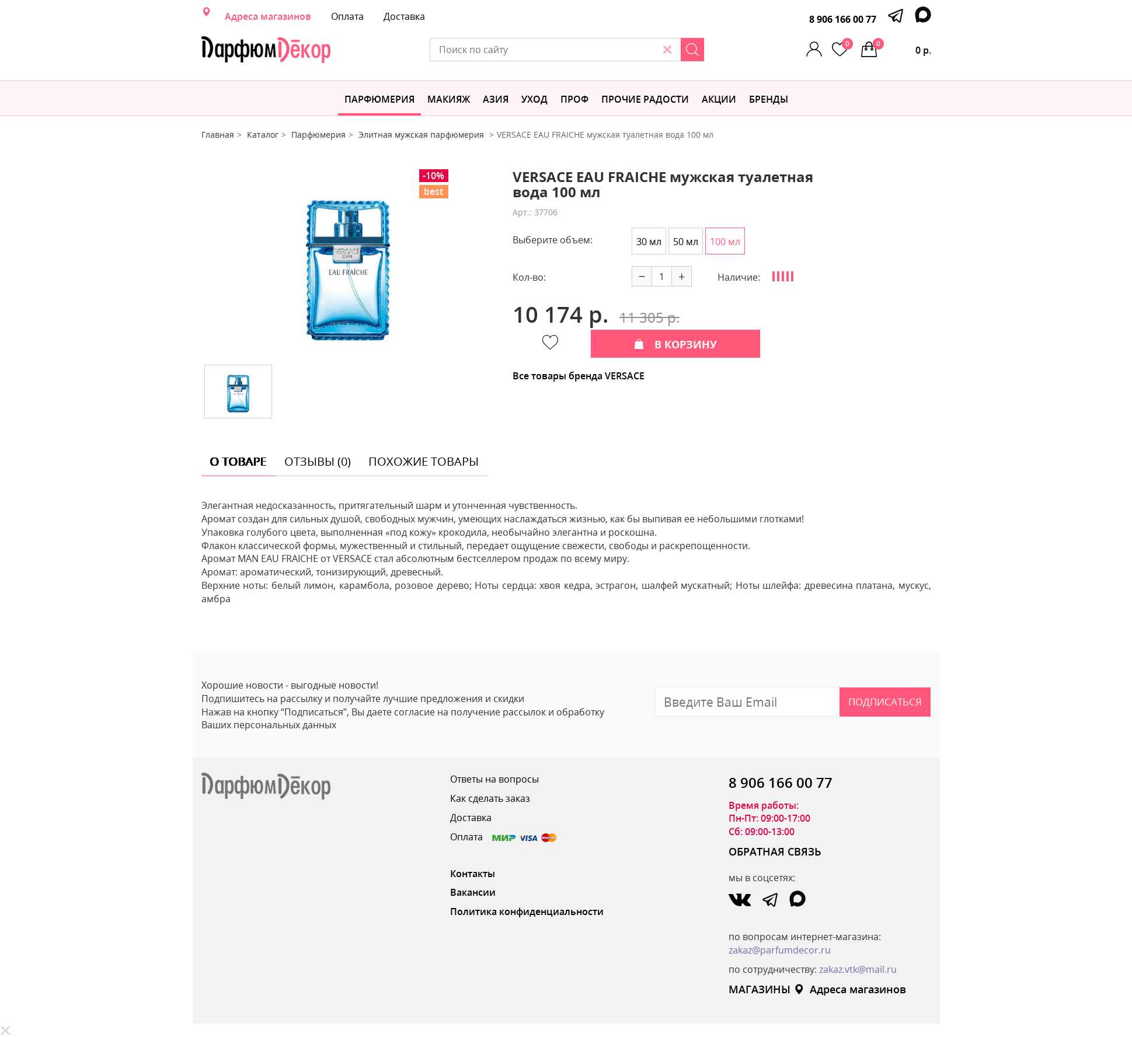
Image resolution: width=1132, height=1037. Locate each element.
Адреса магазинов (268, 16)
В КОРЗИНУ (675, 344)
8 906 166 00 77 (842, 19)
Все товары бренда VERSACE (579, 375)
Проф (574, 99)
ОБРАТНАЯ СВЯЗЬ (775, 851)
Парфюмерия (379, 99)
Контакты (472, 873)
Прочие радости (645, 99)
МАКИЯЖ (448, 99)
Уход (534, 99)
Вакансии (473, 892)
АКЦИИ (719, 99)
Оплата (347, 16)
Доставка (404, 16)
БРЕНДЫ (768, 99)
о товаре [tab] (238, 461)
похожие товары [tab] (423, 461)
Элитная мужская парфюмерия (422, 134)
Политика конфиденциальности (527, 911)
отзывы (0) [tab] (317, 461)
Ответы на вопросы (494, 779)
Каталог (262, 134)
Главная (217, 134)
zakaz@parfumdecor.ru (780, 950)
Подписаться (885, 701)
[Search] (692, 49)
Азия (495, 99)
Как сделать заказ (490, 798)
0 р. (902, 47)
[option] (348, 262)
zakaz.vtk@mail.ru (858, 969)
